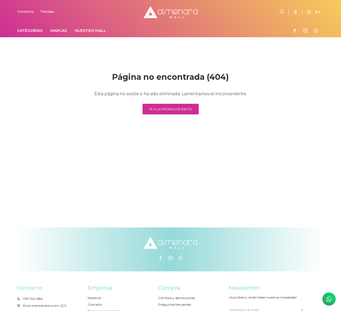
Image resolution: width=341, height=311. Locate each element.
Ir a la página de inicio (170, 109)
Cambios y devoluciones (176, 298)
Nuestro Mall (90, 30)
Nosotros (94, 298)
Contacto (25, 11)
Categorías (29, 30)
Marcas (58, 30)
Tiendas (47, 11)
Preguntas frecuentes (174, 304)
